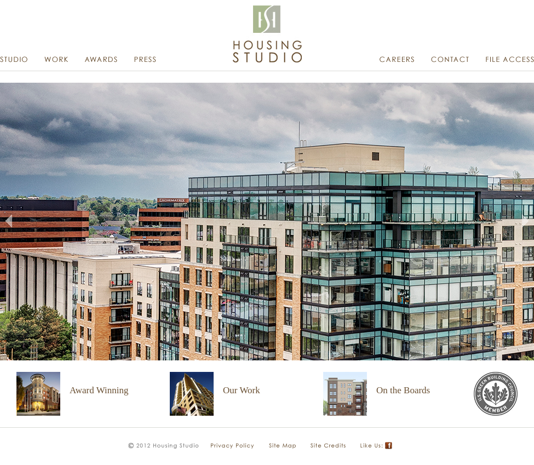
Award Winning (99, 390)
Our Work (241, 390)
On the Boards (403, 390)
